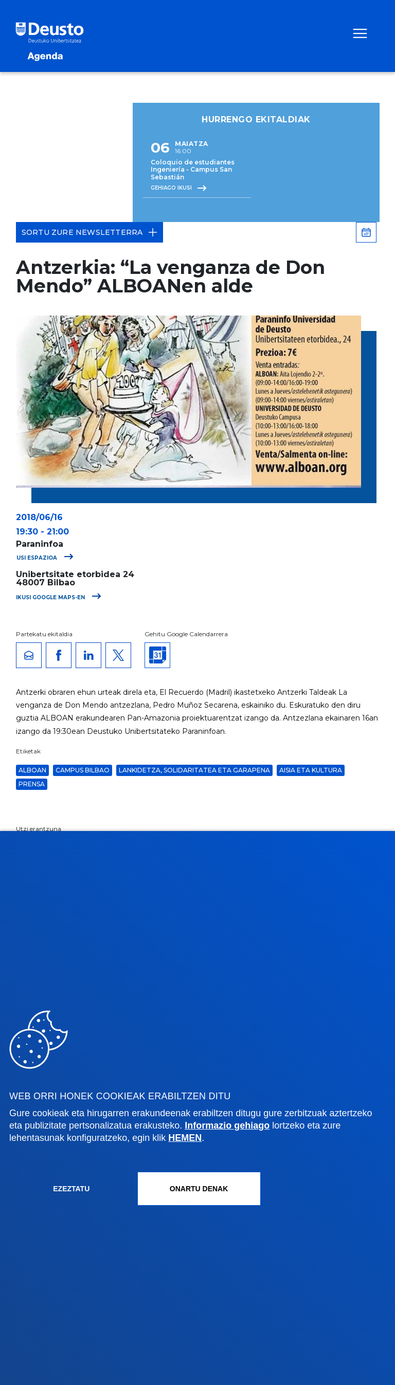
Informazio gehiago (227, 1125)
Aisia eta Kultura (310, 770)
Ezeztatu (71, 1189)
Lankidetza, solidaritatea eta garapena (194, 770)
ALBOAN (32, 770)
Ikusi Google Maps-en (58, 597)
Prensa (32, 784)
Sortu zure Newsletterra (90, 232)
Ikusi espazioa (42, 558)
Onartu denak (199, 1189)
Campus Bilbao (83, 770)
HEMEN (185, 1138)
